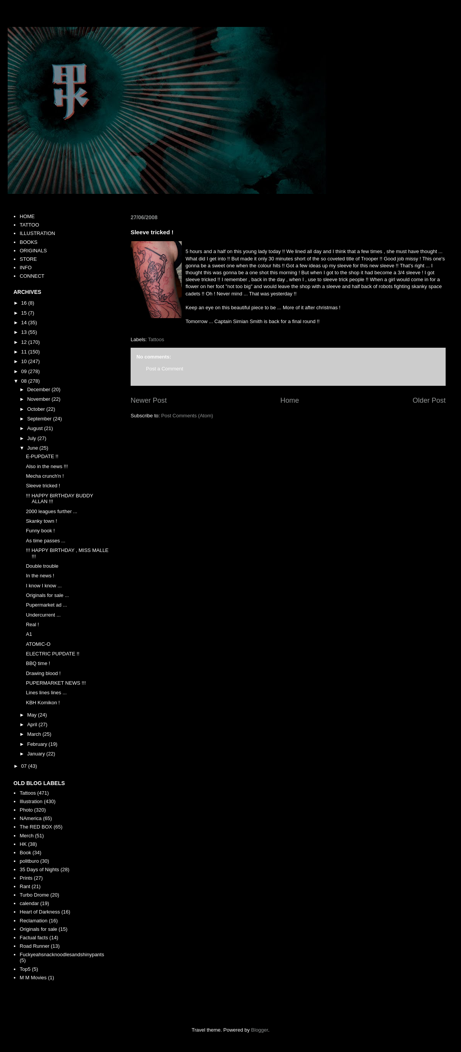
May (32, 715)
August (35, 428)
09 (24, 371)
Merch (26, 836)
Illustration (31, 801)
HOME (27, 216)
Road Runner (34, 946)
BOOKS (28, 242)
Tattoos (156, 339)
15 (24, 313)
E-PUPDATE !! (42, 456)
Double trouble (42, 566)
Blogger (259, 1030)
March (35, 734)
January (36, 754)
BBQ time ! (38, 663)
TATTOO (29, 225)
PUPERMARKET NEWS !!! (56, 683)
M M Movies (33, 977)
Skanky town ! (41, 521)
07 (24, 766)
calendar (29, 903)
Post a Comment (164, 369)
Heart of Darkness (40, 912)
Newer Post (149, 400)
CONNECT (32, 276)
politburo (29, 861)
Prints (26, 878)
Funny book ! (40, 531)
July (32, 438)
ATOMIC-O (38, 644)
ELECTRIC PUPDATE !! (52, 654)
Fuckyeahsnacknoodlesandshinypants (62, 954)
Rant (25, 886)
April (33, 724)
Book (25, 852)
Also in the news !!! (47, 466)
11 (24, 352)
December (39, 389)
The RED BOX (36, 827)
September (40, 419)
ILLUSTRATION (37, 233)
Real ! (32, 624)
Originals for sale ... (47, 595)
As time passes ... (45, 541)
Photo (26, 810)
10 (24, 361)
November (39, 399)
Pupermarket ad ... (46, 605)
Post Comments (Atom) (187, 415)
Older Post (429, 400)
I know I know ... (43, 586)
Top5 (25, 969)
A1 (29, 634)
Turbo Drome (34, 895)
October (36, 409)
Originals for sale (38, 929)
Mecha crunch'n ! (45, 476)
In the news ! (40, 576)
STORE (28, 259)
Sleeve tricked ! (43, 485)
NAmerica (30, 818)
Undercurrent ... (43, 615)
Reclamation (33, 921)
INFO (26, 267)
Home (289, 400)
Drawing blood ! (43, 673)
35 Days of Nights (39, 869)
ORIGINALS (33, 250)
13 (24, 332)
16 (24, 303)
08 (24, 381)
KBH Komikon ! (43, 702)
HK (23, 844)
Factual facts (34, 937)
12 (24, 342)
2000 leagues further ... (51, 511)
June (33, 448)
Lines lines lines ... (46, 692)
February (38, 744)
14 (24, 322)
